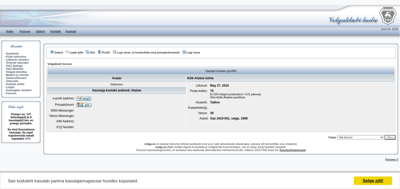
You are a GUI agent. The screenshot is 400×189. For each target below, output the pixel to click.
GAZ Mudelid (14, 68)
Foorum (25, 31)
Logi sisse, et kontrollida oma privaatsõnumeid (146, 52)
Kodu (9, 31)
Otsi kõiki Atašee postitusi (227, 97)
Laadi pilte (74, 52)
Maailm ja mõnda (17, 74)
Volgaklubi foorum (59, 63)
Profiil (104, 52)
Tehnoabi (12, 81)
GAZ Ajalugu (14, 65)
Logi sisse (191, 52)
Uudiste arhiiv (15, 84)
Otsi (90, 52)
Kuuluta (71, 31)
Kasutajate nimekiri (19, 90)
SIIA (28, 138)
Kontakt (56, 31)
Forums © (392, 159)
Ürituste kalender (17, 62)
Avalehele (12, 53)
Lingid (10, 87)
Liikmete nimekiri (17, 59)
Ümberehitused (16, 77)
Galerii (40, 31)
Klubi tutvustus (16, 56)
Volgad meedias (16, 71)
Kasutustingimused (293, 150)
